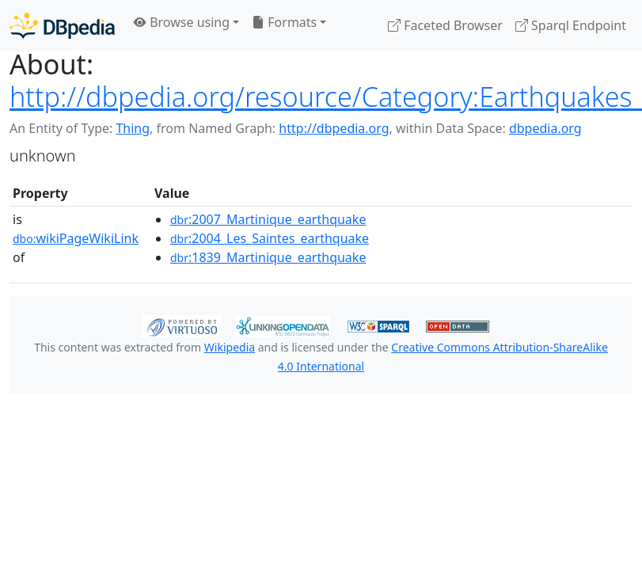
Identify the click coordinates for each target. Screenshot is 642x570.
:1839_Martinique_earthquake (268, 257)
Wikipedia (229, 347)
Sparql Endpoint (570, 25)
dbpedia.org (545, 128)
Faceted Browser (445, 25)
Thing (133, 128)
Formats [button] (284, 22)
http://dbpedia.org (334, 128)
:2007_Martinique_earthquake (268, 219)
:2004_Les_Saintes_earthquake (269, 238)
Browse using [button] (182, 22)
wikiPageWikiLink (76, 238)
